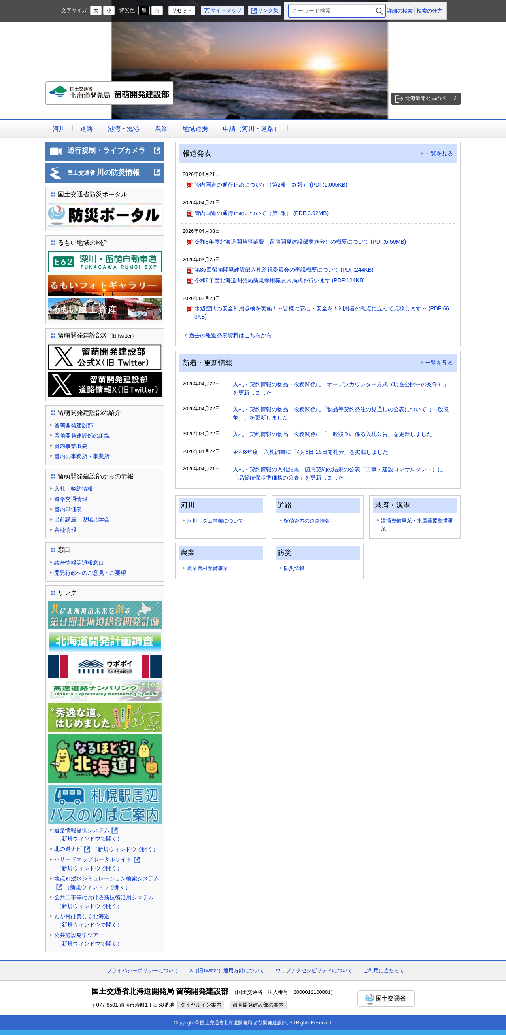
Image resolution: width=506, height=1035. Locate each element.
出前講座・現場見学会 (82, 519)
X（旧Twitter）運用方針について (226, 970)
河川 (59, 128)
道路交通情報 (70, 499)
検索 (379, 10)
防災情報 (294, 568)
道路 (86, 128)
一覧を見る (439, 153)
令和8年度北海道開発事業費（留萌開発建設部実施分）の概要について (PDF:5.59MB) (300, 241)
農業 (161, 128)
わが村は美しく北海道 (88, 921)
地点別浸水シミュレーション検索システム (106, 883)
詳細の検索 (400, 11)
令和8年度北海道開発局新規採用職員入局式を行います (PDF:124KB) (279, 280)
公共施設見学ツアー (88, 940)
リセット (182, 10)
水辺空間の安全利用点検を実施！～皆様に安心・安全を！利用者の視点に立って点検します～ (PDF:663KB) (321, 312)
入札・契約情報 (73, 488)
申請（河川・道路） (251, 128)
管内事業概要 (70, 446)
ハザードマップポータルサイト (97, 864)
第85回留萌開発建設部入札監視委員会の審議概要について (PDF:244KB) (284, 269)
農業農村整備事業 (207, 568)
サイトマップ (226, 10)
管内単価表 (68, 509)
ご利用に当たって (383, 970)
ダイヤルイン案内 (200, 1005)
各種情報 (65, 530)
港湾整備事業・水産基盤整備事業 (417, 524)
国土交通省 (386, 998)
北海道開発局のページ (431, 98)
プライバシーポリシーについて (143, 970)
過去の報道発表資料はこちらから (230, 335)
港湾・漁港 (124, 128)
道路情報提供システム (88, 835)
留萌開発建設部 (110, 95)
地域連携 (195, 128)
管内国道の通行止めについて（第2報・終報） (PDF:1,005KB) (270, 184)
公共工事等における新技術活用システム (104, 902)
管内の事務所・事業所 (82, 456)
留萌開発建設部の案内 (258, 1005)
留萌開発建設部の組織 (82, 436)
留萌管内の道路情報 (307, 521)
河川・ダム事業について (215, 521)
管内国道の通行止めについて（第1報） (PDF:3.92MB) (261, 213)
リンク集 (268, 10)
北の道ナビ (106, 849)
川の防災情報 (114, 175)
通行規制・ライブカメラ (114, 153)
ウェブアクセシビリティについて (314, 970)
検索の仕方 (429, 11)
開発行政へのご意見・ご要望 (90, 573)
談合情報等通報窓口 (79, 562)
